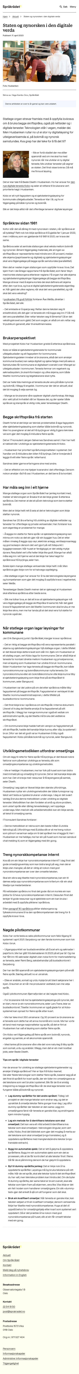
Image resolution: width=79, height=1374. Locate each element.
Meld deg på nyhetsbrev (16, 1270)
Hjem (5, 16)
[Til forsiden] (12, 6)
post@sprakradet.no (14, 1311)
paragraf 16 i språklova (21, 908)
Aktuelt (15, 16)
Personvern (9, 1348)
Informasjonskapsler (14, 1353)
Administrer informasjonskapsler (20, 1358)
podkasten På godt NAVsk (18, 299)
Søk (63, 6)
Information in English (15, 1275)
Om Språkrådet (11, 1260)
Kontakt (7, 1265)
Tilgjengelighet (11, 1363)
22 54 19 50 (9, 1306)
